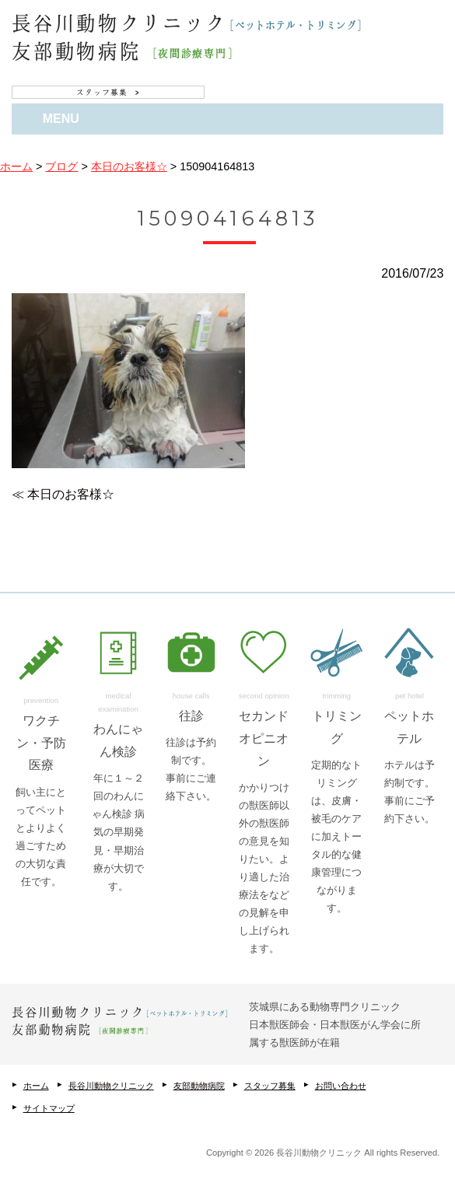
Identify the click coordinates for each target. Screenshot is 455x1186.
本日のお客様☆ (70, 494)
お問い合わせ (340, 1085)
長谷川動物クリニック (111, 1085)
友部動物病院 (199, 1085)
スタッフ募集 (270, 1085)
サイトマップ (49, 1108)
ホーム (36, 1085)
